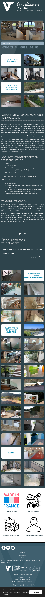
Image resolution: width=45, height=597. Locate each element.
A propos (22, 552)
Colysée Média (5, 562)
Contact (22, 557)
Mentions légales (29, 560)
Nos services (22, 555)
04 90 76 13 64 (16, 584)
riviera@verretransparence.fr (24, 581)
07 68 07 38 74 (29, 584)
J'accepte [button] (36, 592)
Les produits (22, 554)
